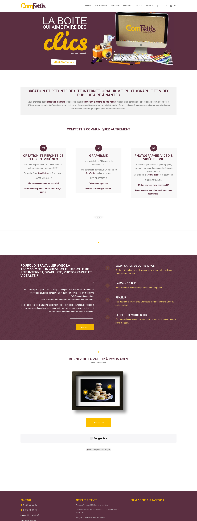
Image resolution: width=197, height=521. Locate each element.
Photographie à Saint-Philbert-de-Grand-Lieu (92, 486)
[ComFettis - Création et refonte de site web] (33, 6)
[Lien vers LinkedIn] (171, 6)
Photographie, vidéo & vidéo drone (153, 157)
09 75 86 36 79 (30, 491)
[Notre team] (85, 327)
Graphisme (98, 156)
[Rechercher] (156, 6)
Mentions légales (28, 501)
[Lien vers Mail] (175, 6)
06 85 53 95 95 (30, 486)
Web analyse (80, 504)
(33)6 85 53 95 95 (82, 517)
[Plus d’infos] (98, 422)
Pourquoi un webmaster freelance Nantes (90, 499)
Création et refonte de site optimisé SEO (43, 157)
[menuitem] (88, 6)
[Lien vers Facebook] (167, 6)
